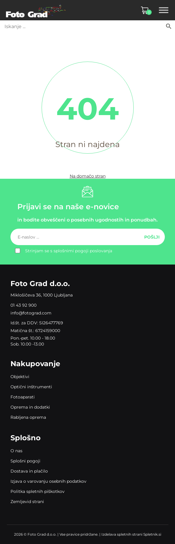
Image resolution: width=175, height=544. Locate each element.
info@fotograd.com (30, 313)
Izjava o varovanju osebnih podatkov (48, 481)
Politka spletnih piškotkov (37, 491)
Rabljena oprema (28, 417)
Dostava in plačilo (29, 471)
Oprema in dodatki (30, 407)
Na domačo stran (88, 176)
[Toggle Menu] (163, 10)
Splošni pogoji (25, 461)
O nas (16, 450)
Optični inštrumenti (31, 386)
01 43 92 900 (23, 305)
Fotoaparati (22, 397)
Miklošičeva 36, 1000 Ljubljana (41, 295)
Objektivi (19, 376)
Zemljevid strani (27, 501)
